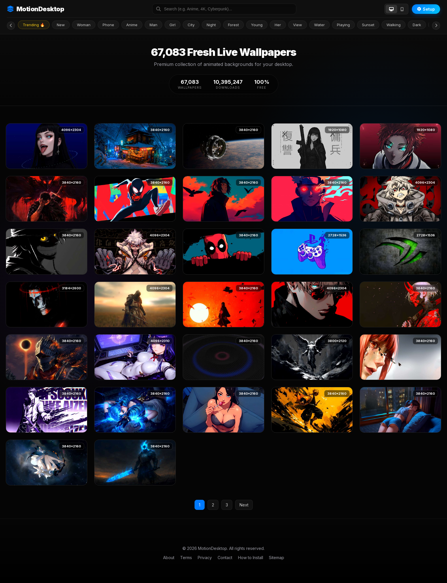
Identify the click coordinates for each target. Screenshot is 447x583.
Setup (426, 9)
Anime (131, 24)
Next (243, 504)
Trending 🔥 (34, 24)
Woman (83, 24)
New (61, 24)
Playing (343, 24)
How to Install (250, 557)
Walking (393, 24)
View (297, 24)
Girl (172, 24)
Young (257, 24)
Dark (417, 24)
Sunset (368, 24)
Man (153, 24)
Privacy (205, 557)
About (168, 557)
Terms (186, 557)
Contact (225, 557)
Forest (233, 24)
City (191, 24)
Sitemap (276, 557)
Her (278, 24)
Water (319, 24)
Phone (108, 24)
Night (211, 24)
